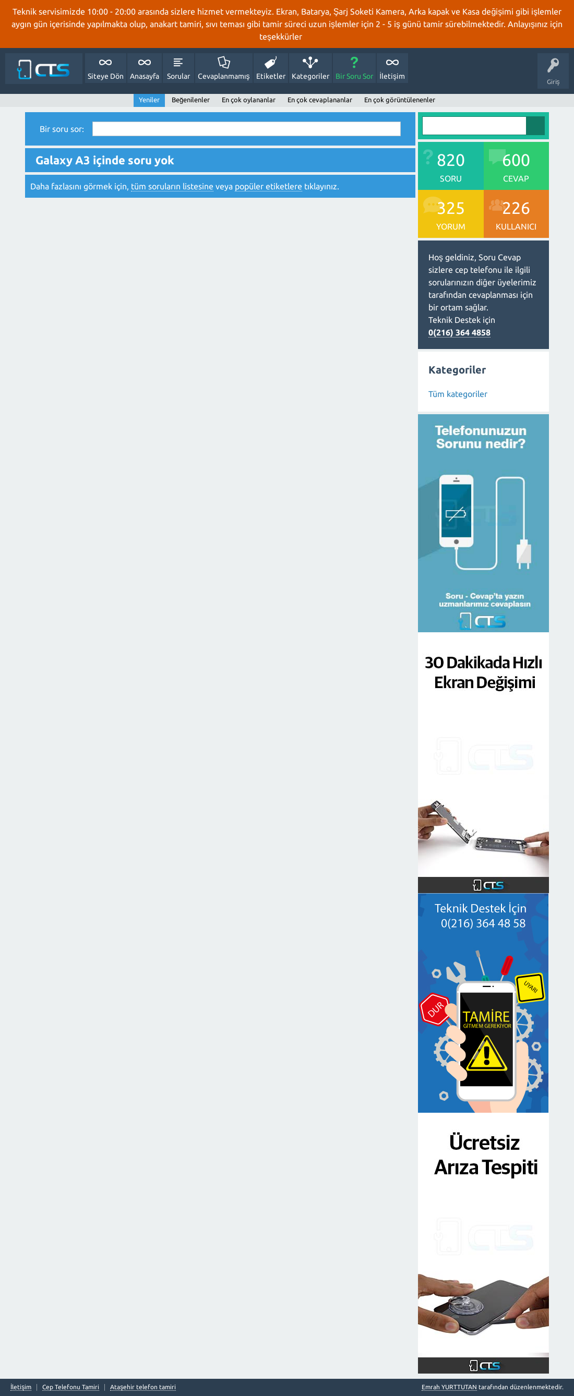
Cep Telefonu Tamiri (70, 1387)
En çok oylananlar (249, 99)
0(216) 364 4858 (459, 332)
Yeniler (149, 99)
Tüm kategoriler (457, 394)
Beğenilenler (191, 99)
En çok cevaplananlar (320, 99)
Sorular (178, 76)
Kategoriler (310, 76)
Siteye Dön (106, 76)
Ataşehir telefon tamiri (143, 1387)
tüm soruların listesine (172, 186)
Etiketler (270, 76)
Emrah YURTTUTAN (449, 1386)
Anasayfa (144, 76)
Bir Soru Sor (354, 76)
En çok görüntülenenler (399, 99)
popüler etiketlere (268, 186)
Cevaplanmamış (224, 76)
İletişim (392, 76)
